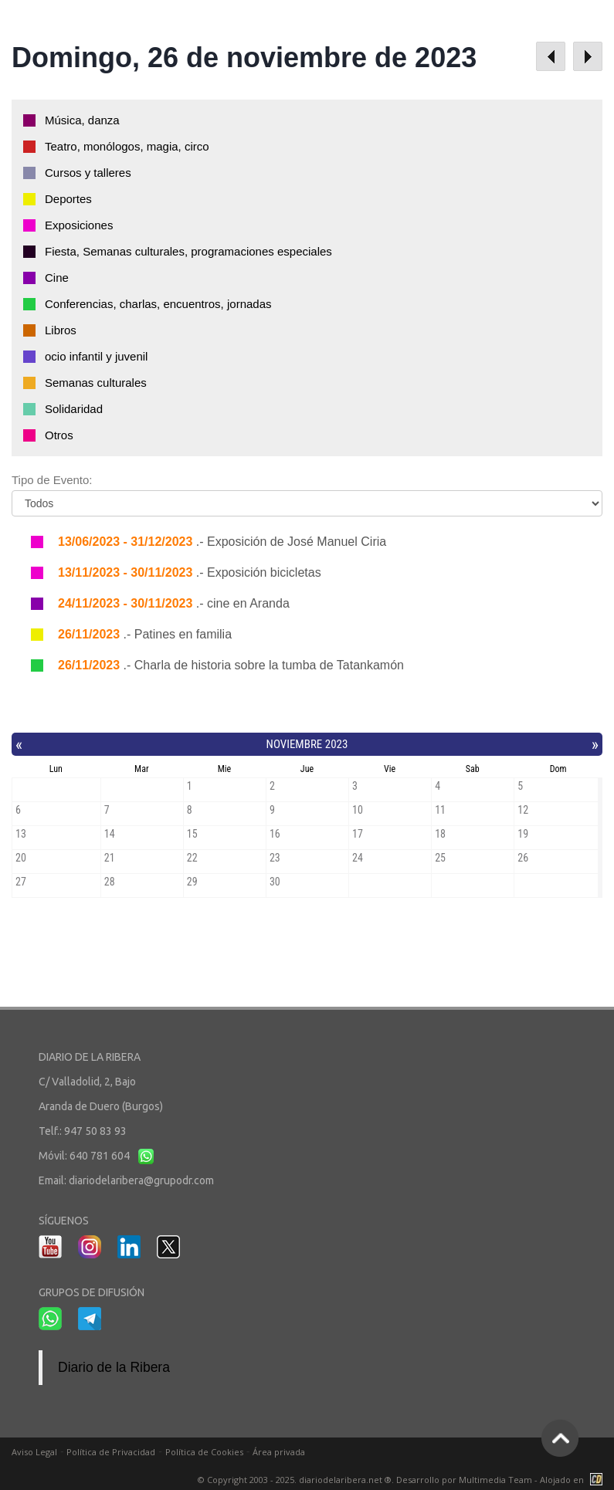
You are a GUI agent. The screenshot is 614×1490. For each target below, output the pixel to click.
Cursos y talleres (88, 172)
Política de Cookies (204, 1452)
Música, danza (82, 120)
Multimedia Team (495, 1479)
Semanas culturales (96, 382)
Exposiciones (79, 225)
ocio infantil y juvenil (96, 356)
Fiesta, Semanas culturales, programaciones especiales (188, 251)
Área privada (279, 1452)
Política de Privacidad (110, 1452)
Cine (57, 277)
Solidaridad (74, 408)
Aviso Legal (34, 1452)
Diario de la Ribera (114, 1367)
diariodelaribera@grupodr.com (141, 1180)
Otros (59, 435)
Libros (60, 330)
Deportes (68, 198)
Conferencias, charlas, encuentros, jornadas (158, 303)
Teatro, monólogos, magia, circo (127, 146)
